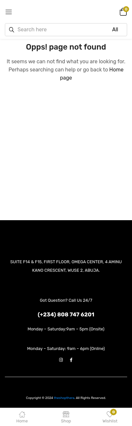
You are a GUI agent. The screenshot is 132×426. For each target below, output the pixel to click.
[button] (122, 11)
